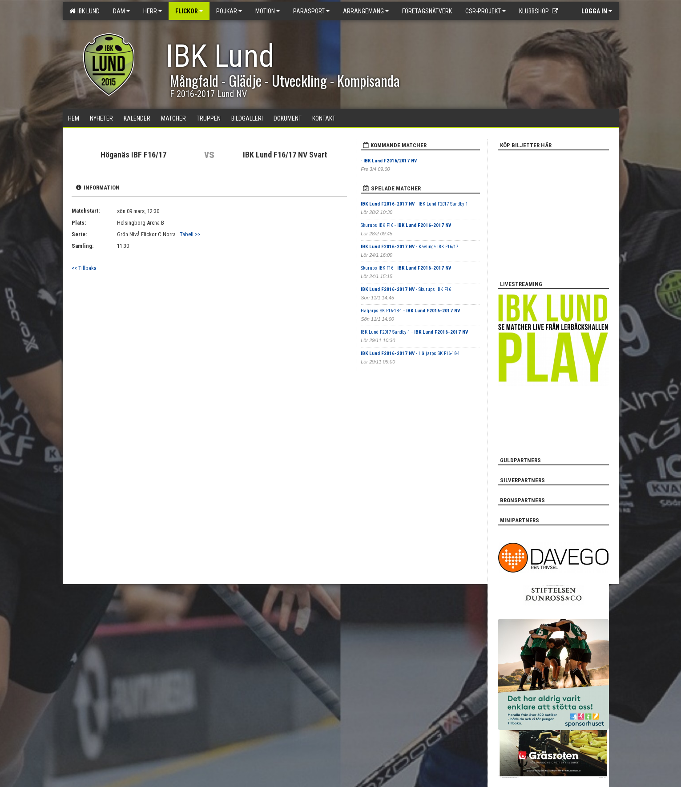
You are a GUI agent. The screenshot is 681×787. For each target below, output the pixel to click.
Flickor (189, 11)
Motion (267, 11)
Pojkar (229, 11)
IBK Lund (84, 11)
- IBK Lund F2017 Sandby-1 (414, 204)
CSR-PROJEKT (485, 11)
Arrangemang (366, 11)
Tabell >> (190, 234)
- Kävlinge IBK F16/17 (409, 247)
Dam (121, 11)
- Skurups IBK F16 (406, 289)
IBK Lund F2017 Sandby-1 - (414, 332)
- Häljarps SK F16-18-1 (410, 353)
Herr (152, 11)
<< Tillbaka (84, 268)
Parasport (311, 11)
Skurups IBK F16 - (406, 225)
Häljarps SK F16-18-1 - (410, 311)
